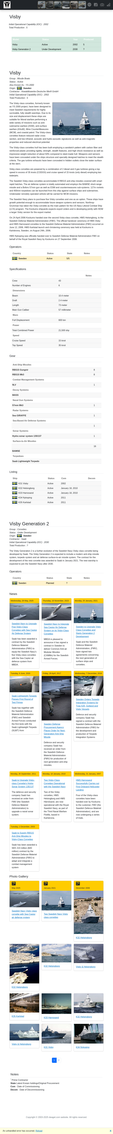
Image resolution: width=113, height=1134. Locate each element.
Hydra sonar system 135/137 (26, 436)
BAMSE (16, 451)
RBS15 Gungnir (20, 370)
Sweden (19, 258)
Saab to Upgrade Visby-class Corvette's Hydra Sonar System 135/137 (23, 783)
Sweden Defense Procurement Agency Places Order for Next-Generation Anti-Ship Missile (54, 730)
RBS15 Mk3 (18, 374)
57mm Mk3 (17, 405)
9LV (14, 385)
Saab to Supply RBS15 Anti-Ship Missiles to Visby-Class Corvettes (23, 836)
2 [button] (58, 1060)
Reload (39, 1131)
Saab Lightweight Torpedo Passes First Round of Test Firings (24, 699)
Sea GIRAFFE (19, 415)
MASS (15, 395)
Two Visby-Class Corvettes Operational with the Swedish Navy (55, 783)
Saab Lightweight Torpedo (25, 461)
